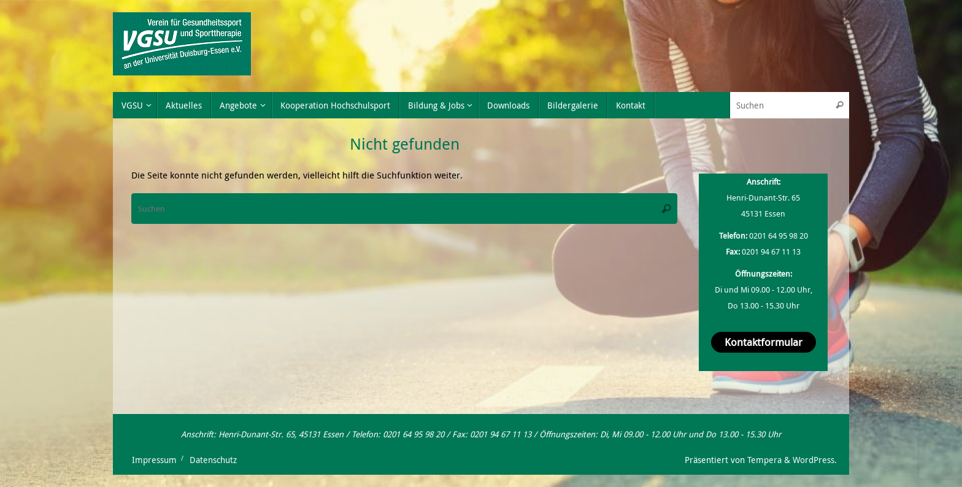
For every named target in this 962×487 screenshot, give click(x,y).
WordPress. (815, 460)
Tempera (764, 460)
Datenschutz (213, 460)
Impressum (154, 460)
